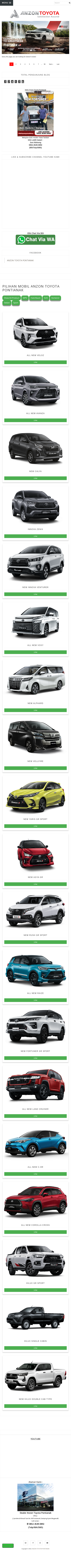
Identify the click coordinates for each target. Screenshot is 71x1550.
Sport (15, 302)
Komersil (55, 298)
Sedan (7, 302)
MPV (25, 298)
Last (58, 64)
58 (44, 64)
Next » (51, 64)
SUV (46, 298)
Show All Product (11, 298)
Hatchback (35, 298)
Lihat (35, 362)
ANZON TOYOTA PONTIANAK (20, 260)
